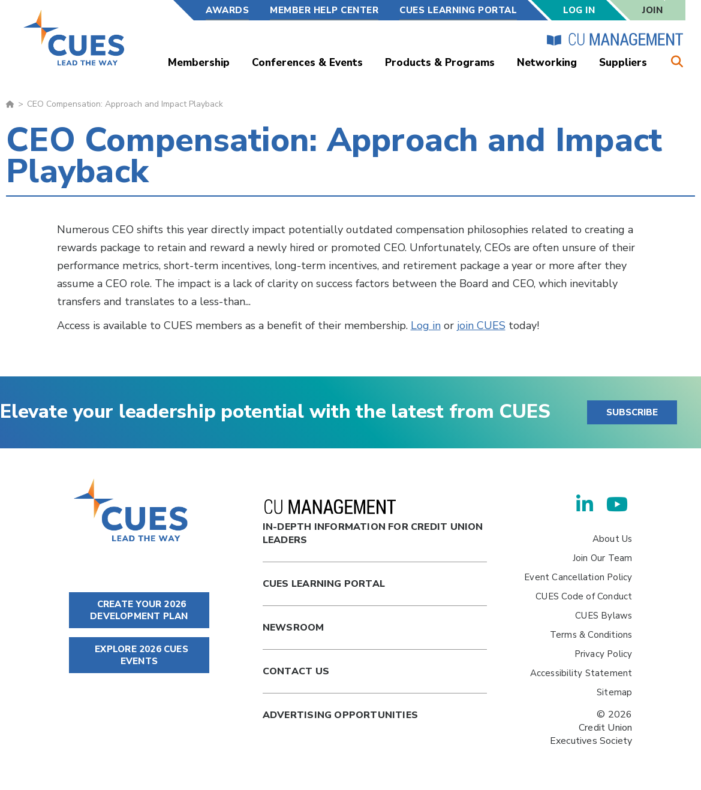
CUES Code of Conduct (583, 596)
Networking (547, 63)
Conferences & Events (307, 63)
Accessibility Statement (581, 673)
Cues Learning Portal (324, 583)
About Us (612, 539)
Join (652, 10)
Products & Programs (440, 63)
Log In (579, 10)
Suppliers (623, 63)
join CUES (481, 325)
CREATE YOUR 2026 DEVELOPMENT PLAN (139, 610)
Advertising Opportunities (340, 715)
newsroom (293, 627)
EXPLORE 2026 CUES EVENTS (139, 655)
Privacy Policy (603, 654)
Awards (227, 10)
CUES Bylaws (603, 616)
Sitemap (614, 692)
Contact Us (296, 671)
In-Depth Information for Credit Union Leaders (373, 523)
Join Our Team (603, 558)
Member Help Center (324, 10)
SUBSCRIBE (632, 412)
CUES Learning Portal (458, 10)
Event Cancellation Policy (578, 577)
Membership (199, 63)
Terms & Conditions (591, 635)
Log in (426, 325)
